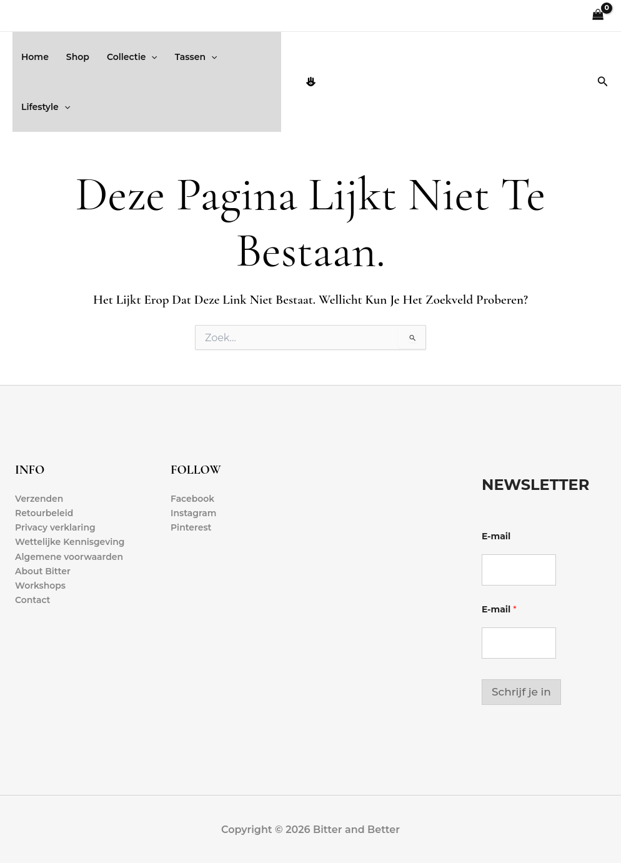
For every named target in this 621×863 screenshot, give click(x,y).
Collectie (132, 57)
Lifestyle (45, 107)
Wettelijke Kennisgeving (70, 541)
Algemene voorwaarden (69, 556)
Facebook (193, 498)
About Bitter (43, 571)
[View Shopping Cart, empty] (598, 16)
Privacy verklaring (55, 527)
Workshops (40, 585)
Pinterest (191, 527)
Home (35, 56)
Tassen (196, 57)
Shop (77, 56)
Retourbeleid (44, 513)
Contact (33, 600)
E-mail (496, 536)
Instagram (194, 513)
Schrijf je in (521, 692)
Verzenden (39, 498)
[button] (151, 57)
